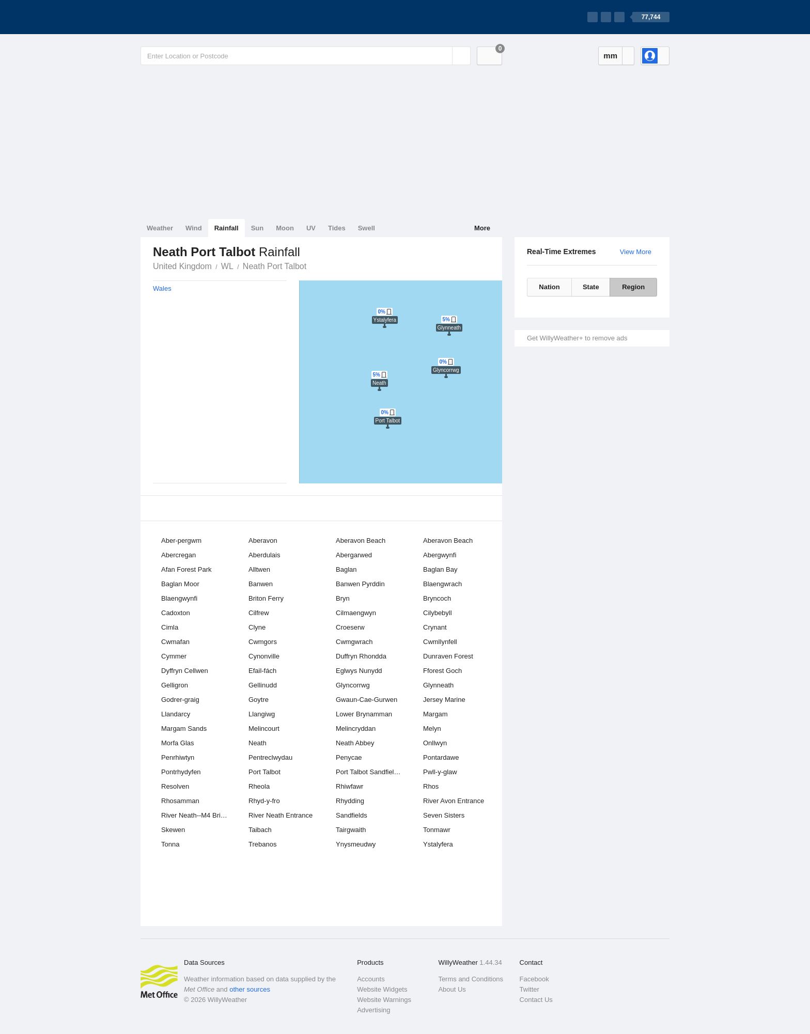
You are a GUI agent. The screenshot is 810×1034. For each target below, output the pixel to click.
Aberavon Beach (360, 540)
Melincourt (263, 728)
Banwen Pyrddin (360, 584)
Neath (257, 743)
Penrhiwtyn (177, 757)
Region (633, 287)
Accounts (370, 979)
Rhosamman (180, 801)
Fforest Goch (442, 671)
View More (635, 252)
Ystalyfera (438, 844)
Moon (285, 228)
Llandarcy (175, 714)
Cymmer (173, 656)
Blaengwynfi (179, 598)
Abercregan (178, 555)
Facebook (534, 979)
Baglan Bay (440, 569)
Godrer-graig (180, 699)
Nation (549, 287)
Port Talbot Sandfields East (372, 772)
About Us (451, 989)
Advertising (373, 1010)
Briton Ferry (266, 598)
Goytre (258, 699)
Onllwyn (435, 743)
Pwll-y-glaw (440, 772)
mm (610, 55)
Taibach (260, 830)
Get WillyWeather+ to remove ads (577, 338)
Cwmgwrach (354, 642)
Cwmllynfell (440, 642)
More (482, 228)
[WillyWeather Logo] (189, 17)
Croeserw (350, 627)
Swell (366, 228)
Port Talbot (264, 772)
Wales (162, 288)
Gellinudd (262, 685)
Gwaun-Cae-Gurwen (366, 699)
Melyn (432, 728)
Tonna (170, 844)
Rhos (431, 786)
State (591, 287)
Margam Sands (184, 728)
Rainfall (226, 228)
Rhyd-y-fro (264, 801)
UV (311, 228)
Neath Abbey (355, 743)
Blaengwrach (442, 584)
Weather (160, 228)
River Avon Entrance (453, 801)
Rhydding (350, 801)
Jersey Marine (444, 699)
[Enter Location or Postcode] (306, 55)
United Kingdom (182, 266)
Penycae (349, 757)
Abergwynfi (439, 555)
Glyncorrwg (353, 685)
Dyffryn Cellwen (184, 671)
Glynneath (438, 685)
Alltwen (259, 569)
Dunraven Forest (448, 656)
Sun (257, 228)
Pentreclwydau (270, 757)
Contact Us (536, 1000)
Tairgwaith (351, 830)
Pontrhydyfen (181, 772)
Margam (435, 714)
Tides (337, 228)
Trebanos (262, 844)
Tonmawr (436, 830)
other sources (249, 989)
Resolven (175, 786)
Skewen (173, 830)
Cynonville (263, 656)
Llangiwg (261, 714)
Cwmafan (175, 642)
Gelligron (174, 685)
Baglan (346, 569)
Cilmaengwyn (356, 613)
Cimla (169, 627)
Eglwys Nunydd (359, 671)
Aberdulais (264, 555)
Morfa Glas (177, 743)
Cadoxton (175, 613)
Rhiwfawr (349, 786)
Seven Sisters (443, 815)
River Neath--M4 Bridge (196, 815)
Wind (193, 228)
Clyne (257, 627)
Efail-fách (262, 671)
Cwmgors (262, 642)
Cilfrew (258, 613)
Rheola (259, 786)
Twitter (529, 989)
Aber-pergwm (181, 540)
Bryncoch (437, 598)
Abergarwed (354, 555)
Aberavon (262, 540)
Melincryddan (356, 728)
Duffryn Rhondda (361, 656)
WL (227, 266)
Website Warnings (384, 1000)
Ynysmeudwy (356, 844)
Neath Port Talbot (274, 266)
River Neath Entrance (280, 815)
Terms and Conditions (470, 979)
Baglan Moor (180, 584)
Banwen (260, 584)
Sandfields (351, 815)
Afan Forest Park (186, 569)
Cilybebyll (437, 613)
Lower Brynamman (364, 714)
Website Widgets (382, 989)
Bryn (343, 598)
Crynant (435, 627)
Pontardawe (441, 757)
